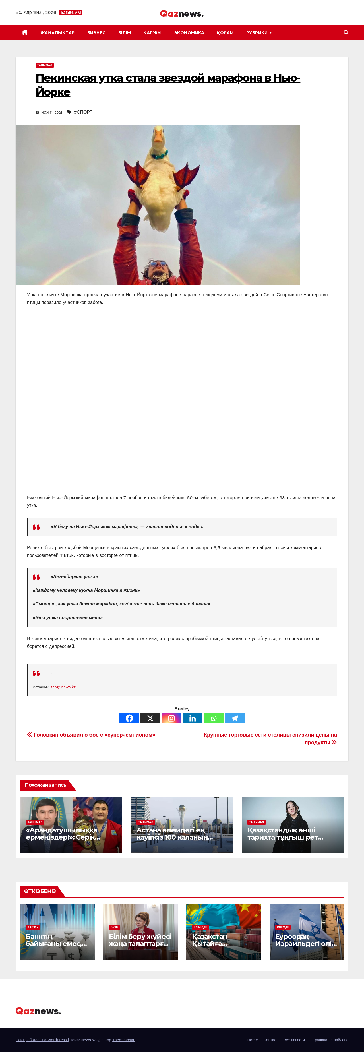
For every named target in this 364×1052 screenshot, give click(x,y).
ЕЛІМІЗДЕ (200, 927)
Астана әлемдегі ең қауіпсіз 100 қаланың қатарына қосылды (172, 837)
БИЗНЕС (96, 32)
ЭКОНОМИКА (189, 32)
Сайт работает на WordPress (42, 1040)
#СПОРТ (83, 112)
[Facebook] (129, 718)
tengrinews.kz (63, 687)
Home (252, 1040)
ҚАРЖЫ (152, 32)
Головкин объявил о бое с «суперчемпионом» (91, 734)
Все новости (294, 1040)
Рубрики (257, 32)
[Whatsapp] (214, 718)
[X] (150, 718)
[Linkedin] (192, 718)
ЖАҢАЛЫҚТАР (57, 32)
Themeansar (123, 1040)
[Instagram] (171, 718)
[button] (346, 32)
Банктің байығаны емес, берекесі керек (54, 943)
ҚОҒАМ (225, 32)
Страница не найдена (329, 1040)
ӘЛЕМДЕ (283, 927)
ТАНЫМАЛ (44, 65)
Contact (271, 1040)
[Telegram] (235, 718)
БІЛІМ (124, 32)
